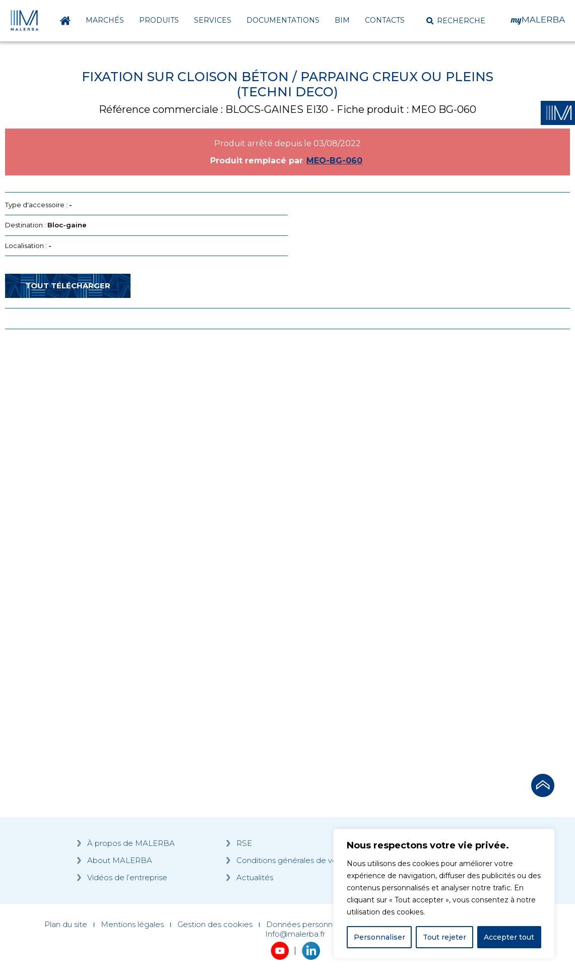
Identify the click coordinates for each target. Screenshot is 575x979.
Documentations (283, 20)
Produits (159, 20)
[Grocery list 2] (420, 528)
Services (212, 20)
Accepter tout (509, 937)
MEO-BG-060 (334, 160)
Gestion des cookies (214, 924)
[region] (444, 894)
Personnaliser (379, 937)
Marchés (105, 20)
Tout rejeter (444, 937)
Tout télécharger (67, 285)
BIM (342, 20)
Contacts (385, 20)
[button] (455, 20)
